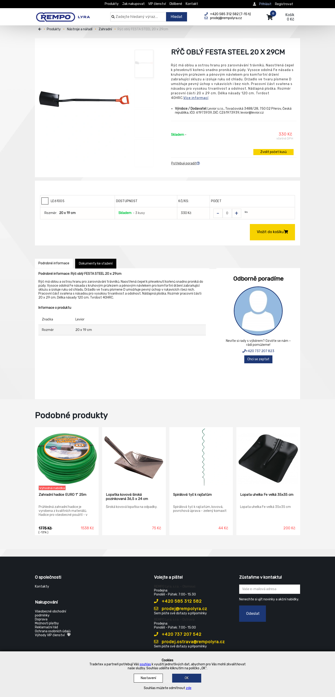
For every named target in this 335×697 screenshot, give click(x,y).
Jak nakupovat (133, 4)
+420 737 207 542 (177, 634)
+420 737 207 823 (258, 351)
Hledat (176, 16)
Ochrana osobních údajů (52, 631)
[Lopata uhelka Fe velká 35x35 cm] (268, 456)
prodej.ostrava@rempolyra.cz (189, 641)
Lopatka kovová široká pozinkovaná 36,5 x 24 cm (127, 497)
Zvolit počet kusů (273, 152)
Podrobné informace (53, 263)
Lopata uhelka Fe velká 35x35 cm (266, 495)
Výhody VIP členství (53, 635)
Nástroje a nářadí (79, 29)
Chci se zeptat (258, 359)
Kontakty (42, 586)
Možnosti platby (47, 623)
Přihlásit (265, 4)
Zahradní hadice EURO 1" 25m (62, 495)
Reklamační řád (46, 627)
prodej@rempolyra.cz (180, 608)
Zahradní (105, 29)
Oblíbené (175, 4)
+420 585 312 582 (178, 601)
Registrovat (284, 4)
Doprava (41, 619)
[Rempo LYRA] (62, 14)
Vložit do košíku (272, 232)
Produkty (112, 4)
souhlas (145, 664)
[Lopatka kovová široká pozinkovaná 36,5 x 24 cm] (134, 456)
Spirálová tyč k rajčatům (192, 495)
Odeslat (253, 613)
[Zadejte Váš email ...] (269, 589)
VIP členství (157, 4)
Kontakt (192, 4)
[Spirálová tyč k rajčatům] (201, 456)
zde (188, 688)
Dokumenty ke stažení (96, 263)
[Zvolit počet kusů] (227, 213)
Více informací (195, 98)
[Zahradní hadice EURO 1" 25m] (66, 456)
